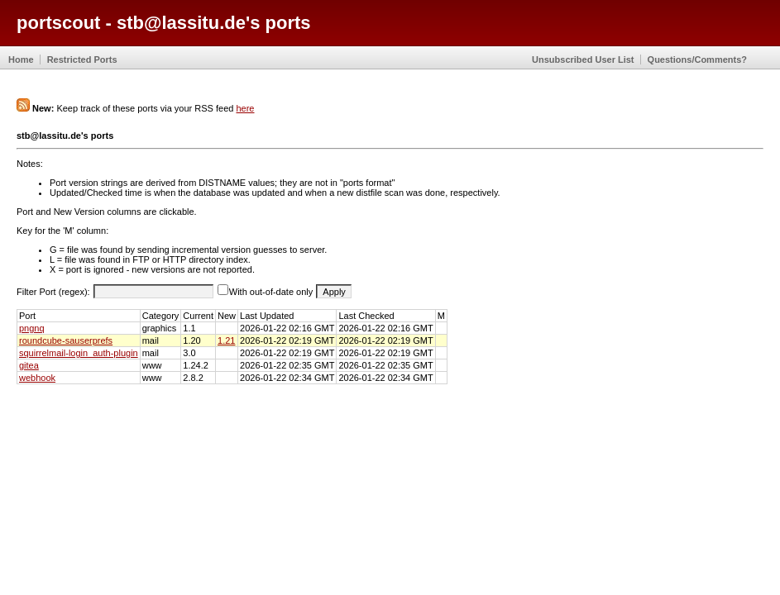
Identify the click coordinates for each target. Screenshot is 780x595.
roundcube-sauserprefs (65, 340)
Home (21, 59)
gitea (29, 365)
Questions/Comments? (697, 59)
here (245, 108)
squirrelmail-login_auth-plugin (78, 353)
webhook (37, 378)
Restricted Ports (82, 59)
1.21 (226, 340)
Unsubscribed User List (583, 59)
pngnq (32, 328)
